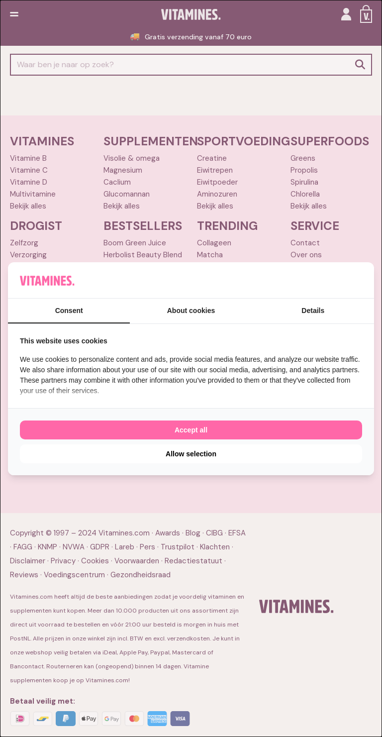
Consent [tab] (69, 311)
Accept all (191, 430)
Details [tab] (312, 311)
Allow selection (191, 454)
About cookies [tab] (191, 311)
